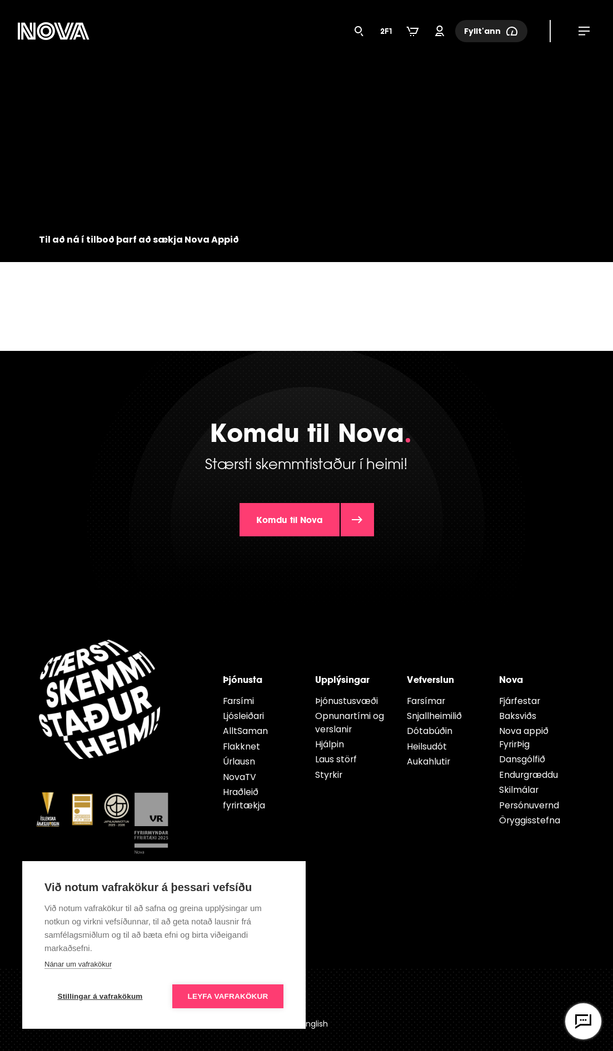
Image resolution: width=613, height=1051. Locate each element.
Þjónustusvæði (346, 701)
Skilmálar (519, 789)
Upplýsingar (342, 679)
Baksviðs (517, 716)
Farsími (238, 701)
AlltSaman (245, 731)
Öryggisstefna (529, 820)
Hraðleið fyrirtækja (244, 799)
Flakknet (241, 746)
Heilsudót (427, 746)
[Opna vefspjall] (583, 1021)
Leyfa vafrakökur (228, 996)
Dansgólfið (522, 759)
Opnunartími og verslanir (349, 723)
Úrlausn (239, 761)
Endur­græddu (528, 774)
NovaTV (239, 777)
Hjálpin (329, 744)
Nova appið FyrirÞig (524, 738)
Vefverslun (430, 679)
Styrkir (328, 774)
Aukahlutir (428, 761)
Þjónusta (242, 679)
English (315, 1023)
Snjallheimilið (434, 716)
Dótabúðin (429, 731)
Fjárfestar (519, 701)
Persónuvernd (529, 805)
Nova (511, 679)
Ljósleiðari (243, 716)
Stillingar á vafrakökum (99, 996)
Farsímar (426, 701)
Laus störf (336, 759)
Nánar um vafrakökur (78, 964)
